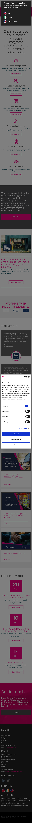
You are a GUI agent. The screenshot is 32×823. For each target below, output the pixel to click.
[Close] (29, 3)
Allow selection (16, 439)
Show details (23, 428)
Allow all (16, 434)
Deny (16, 444)
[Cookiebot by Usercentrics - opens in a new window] (23, 377)
